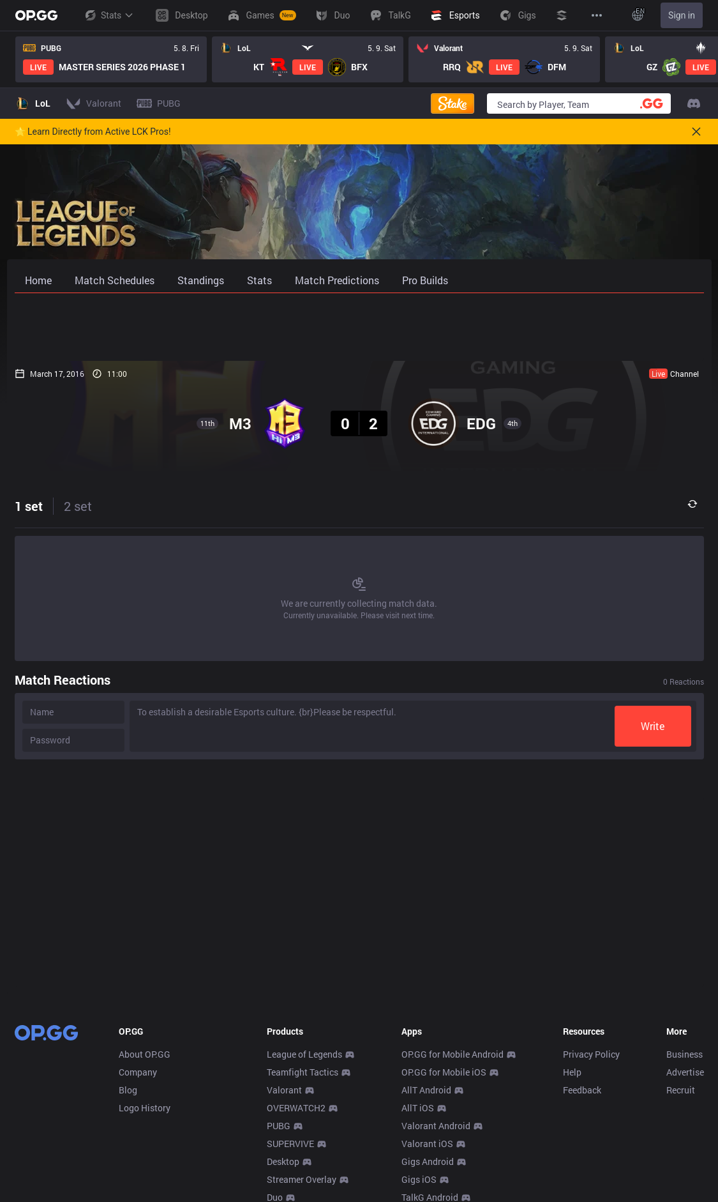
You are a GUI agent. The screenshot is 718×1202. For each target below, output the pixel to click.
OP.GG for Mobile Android (452, 1054)
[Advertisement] (359, 327)
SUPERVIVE (290, 1143)
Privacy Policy (591, 1054)
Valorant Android (435, 1126)
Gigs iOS (419, 1179)
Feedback (582, 1090)
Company (138, 1072)
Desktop (283, 1161)
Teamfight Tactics (302, 1072)
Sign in (681, 15)
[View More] (597, 15)
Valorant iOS (427, 1143)
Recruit (680, 1090)
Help (572, 1072)
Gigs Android (427, 1161)
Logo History (144, 1108)
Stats (108, 15)
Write (652, 726)
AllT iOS (417, 1108)
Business (684, 1054)
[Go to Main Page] (36, 15)
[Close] (696, 131)
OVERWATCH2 (296, 1108)
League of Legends (304, 1054)
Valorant (284, 1090)
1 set (29, 506)
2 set (78, 506)
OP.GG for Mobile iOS (443, 1072)
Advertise (685, 1072)
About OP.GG (144, 1054)
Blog (128, 1090)
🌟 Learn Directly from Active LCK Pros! (93, 131)
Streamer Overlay (301, 1179)
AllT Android (426, 1090)
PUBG (278, 1126)
